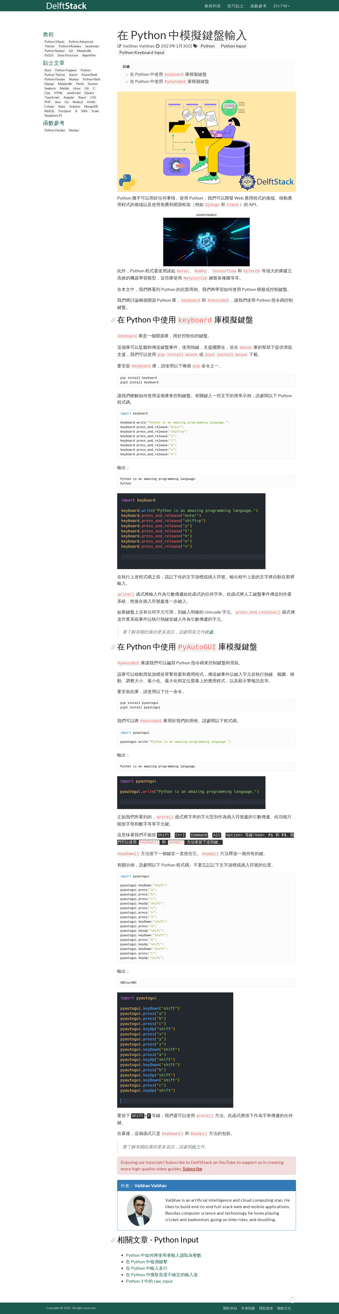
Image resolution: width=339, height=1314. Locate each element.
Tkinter (50, 46)
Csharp (49, 106)
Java (58, 102)
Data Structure (68, 55)
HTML (58, 93)
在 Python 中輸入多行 (147, 1268)
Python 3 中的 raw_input (149, 1281)
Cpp (47, 93)
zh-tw (281, 5)
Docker (93, 84)
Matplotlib (84, 50)
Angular (69, 97)
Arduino (74, 106)
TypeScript (52, 97)
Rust (48, 70)
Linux (76, 88)
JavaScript (92, 46)
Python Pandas (55, 79)
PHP (48, 102)
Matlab (64, 88)
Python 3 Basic (55, 41)
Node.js (78, 102)
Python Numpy (55, 50)
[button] (206, 241)
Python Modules (70, 46)
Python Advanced (81, 41)
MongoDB (91, 106)
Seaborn (50, 88)
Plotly (80, 84)
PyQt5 (49, 55)
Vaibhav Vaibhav (139, 45)
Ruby (61, 106)
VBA (84, 111)
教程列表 (213, 5)
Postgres (65, 111)
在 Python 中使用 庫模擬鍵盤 (168, 74)
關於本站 (230, 1308)
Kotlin (91, 102)
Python (86, 70)
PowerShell (89, 74)
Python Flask (91, 79)
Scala (95, 111)
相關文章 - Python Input (158, 1239)
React (82, 97)
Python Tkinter (55, 74)
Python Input (233, 45)
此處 (209, 632)
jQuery (89, 93)
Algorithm (89, 55)
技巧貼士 (235, 5)
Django (49, 84)
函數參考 (258, 5)
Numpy (74, 79)
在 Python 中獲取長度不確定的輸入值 (162, 1274)
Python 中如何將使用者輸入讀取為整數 (163, 1255)
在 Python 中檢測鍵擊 (147, 1261)
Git (71, 50)
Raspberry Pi (53, 115)
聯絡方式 (284, 1308)
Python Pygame (66, 70)
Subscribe (192, 1168)
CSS (93, 97)
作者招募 (248, 1308)
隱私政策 (266, 1308)
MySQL (49, 111)
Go (67, 102)
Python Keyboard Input (142, 52)
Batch (73, 74)
